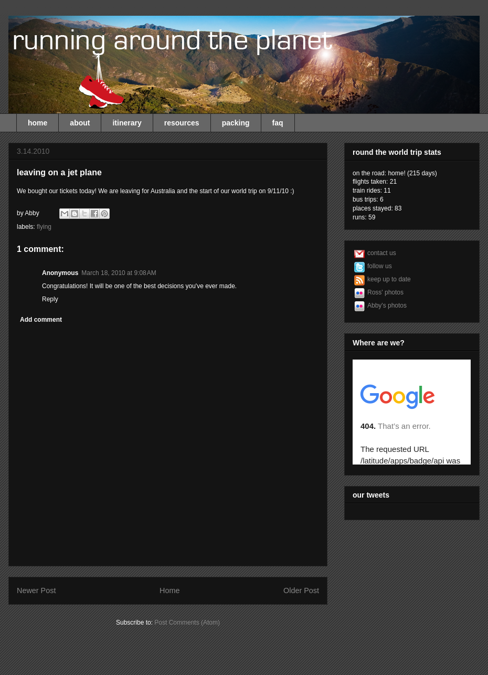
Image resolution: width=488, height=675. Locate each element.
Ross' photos (385, 292)
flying (44, 226)
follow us (379, 266)
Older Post (301, 590)
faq (277, 123)
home (37, 123)
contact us (381, 253)
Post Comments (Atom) (187, 622)
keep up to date (389, 279)
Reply (50, 299)
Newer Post (36, 590)
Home (169, 590)
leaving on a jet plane (59, 172)
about (80, 123)
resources (181, 123)
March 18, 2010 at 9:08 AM (118, 273)
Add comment (41, 319)
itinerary (126, 123)
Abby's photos (387, 305)
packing (236, 123)
